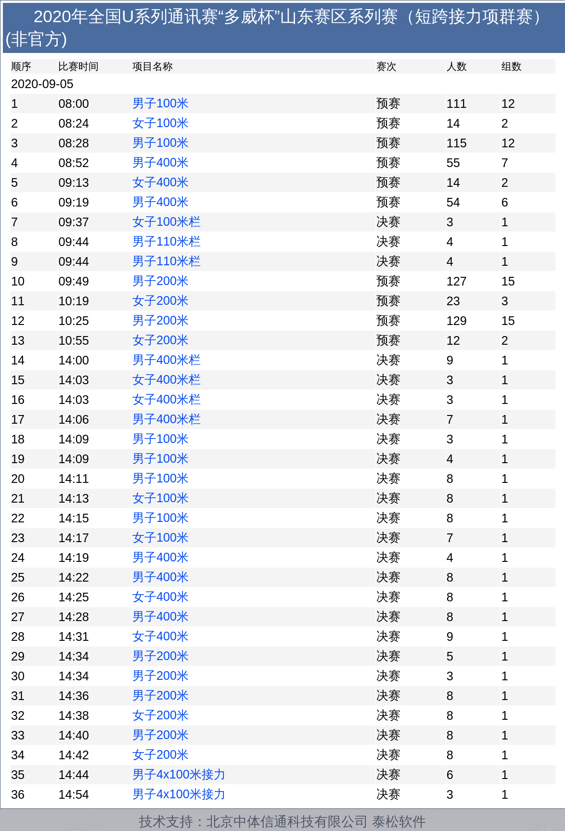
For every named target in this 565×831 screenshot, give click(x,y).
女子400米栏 (166, 379)
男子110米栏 (166, 241)
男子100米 (160, 103)
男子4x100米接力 (179, 774)
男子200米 (160, 280)
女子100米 (160, 123)
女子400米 (160, 182)
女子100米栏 (166, 221)
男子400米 (160, 162)
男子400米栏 (166, 359)
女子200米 (160, 300)
